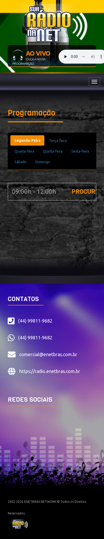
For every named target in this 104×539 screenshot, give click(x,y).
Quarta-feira (24, 151)
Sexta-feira (80, 151)
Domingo (42, 162)
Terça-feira (58, 141)
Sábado (20, 162)
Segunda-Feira (27, 140)
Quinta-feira (53, 151)
